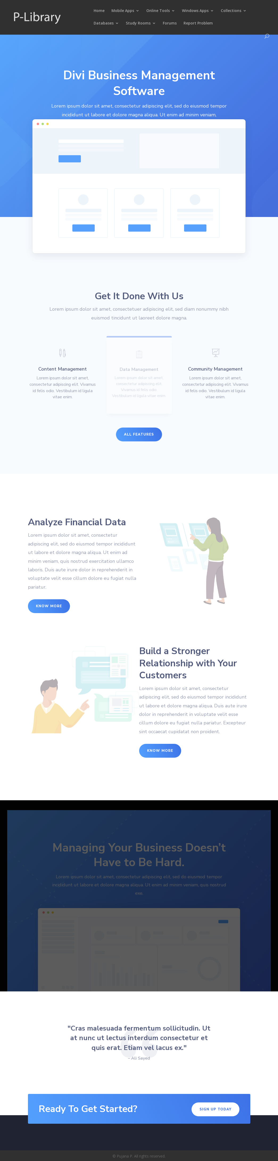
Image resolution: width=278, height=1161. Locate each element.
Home (99, 11)
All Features (139, 434)
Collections (231, 11)
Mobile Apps (122, 11)
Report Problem (198, 23)
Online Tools (158, 11)
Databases (104, 23)
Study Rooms (138, 23)
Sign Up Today (215, 1109)
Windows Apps (195, 11)
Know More (49, 606)
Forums (170, 23)
